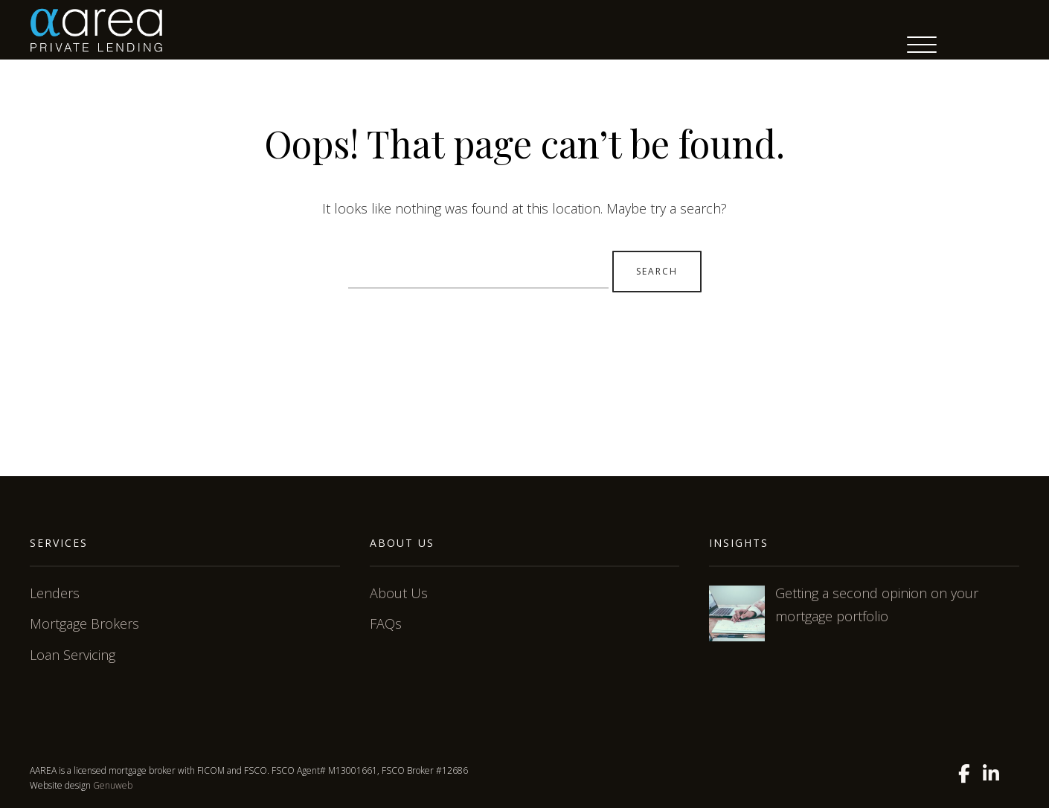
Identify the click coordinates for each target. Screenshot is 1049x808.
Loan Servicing (72, 655)
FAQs (386, 623)
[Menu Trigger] (921, 44)
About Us (399, 593)
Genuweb (112, 785)
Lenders (55, 593)
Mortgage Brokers (84, 623)
